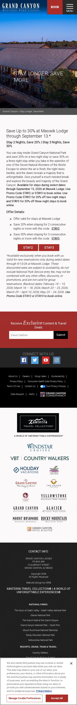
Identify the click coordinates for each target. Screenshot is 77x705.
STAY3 (49, 247)
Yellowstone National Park (40, 640)
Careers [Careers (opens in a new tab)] (26, 376)
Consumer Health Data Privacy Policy (45, 381)
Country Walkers (40, 652)
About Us (13, 376)
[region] (38, 681)
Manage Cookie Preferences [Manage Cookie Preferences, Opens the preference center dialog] (24, 698)
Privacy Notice (44, 691)
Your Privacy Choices (53, 386)
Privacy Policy (16, 381)
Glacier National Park (40, 615)
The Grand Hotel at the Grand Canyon (40, 620)
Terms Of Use (13, 386)
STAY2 (28, 247)
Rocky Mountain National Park (40, 635)
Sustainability (57, 376)
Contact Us (30, 386)
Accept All (56, 698)
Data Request (17, 394)
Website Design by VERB (38, 582)
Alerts (32, 394)
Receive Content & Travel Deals (38, 325)
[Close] (71, 663)
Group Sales (40, 376)
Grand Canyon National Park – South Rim (40, 625)
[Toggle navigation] (70, 7)
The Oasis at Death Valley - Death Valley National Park (40, 610)
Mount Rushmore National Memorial (40, 630)
